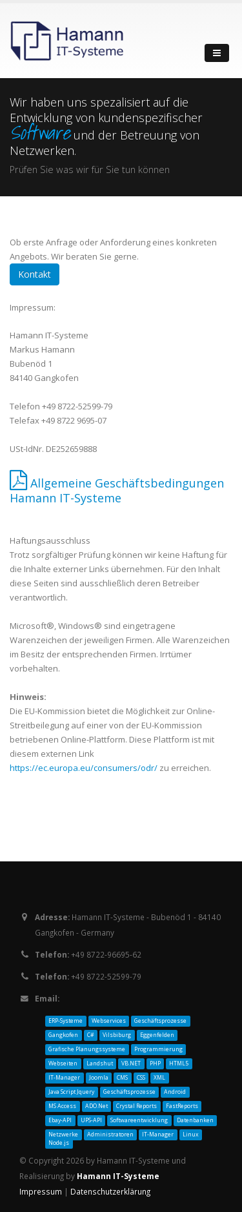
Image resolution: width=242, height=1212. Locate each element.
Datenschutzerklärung (110, 1191)
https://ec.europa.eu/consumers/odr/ (83, 768)
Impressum (41, 1191)
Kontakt (34, 274)
